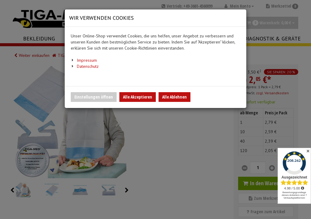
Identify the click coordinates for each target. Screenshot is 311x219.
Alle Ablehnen (174, 97)
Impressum (87, 60)
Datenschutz (88, 66)
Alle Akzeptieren (137, 97)
